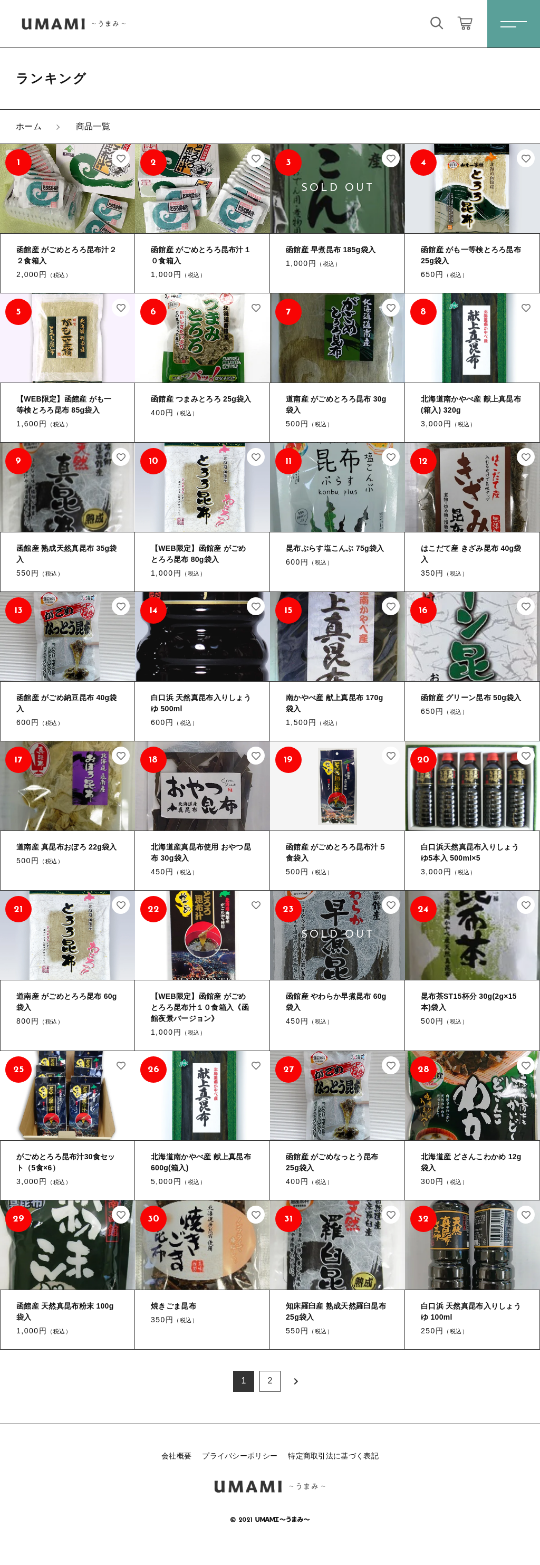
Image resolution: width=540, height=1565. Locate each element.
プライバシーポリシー (239, 1456)
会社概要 (176, 1456)
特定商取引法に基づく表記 (333, 1456)
